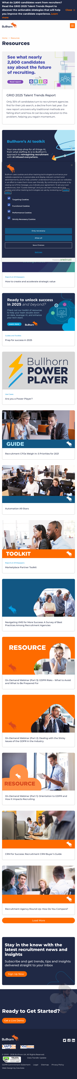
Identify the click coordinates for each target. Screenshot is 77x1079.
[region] (38, 212)
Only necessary (38, 231)
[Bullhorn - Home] (10, 1038)
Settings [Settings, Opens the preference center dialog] (38, 252)
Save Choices (38, 245)
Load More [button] (38, 920)
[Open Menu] (72, 25)
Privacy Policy (58, 1065)
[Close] (72, 165)
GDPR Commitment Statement (16, 1065)
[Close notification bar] (70, 10)
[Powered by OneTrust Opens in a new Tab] (63, 260)
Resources (15, 38)
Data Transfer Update (36, 1058)
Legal (35, 1065)
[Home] (9, 27)
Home (4, 38)
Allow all (38, 238)
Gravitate (20, 1068)
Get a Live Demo (14, 1020)
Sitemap (45, 1065)
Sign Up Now (16, 974)
